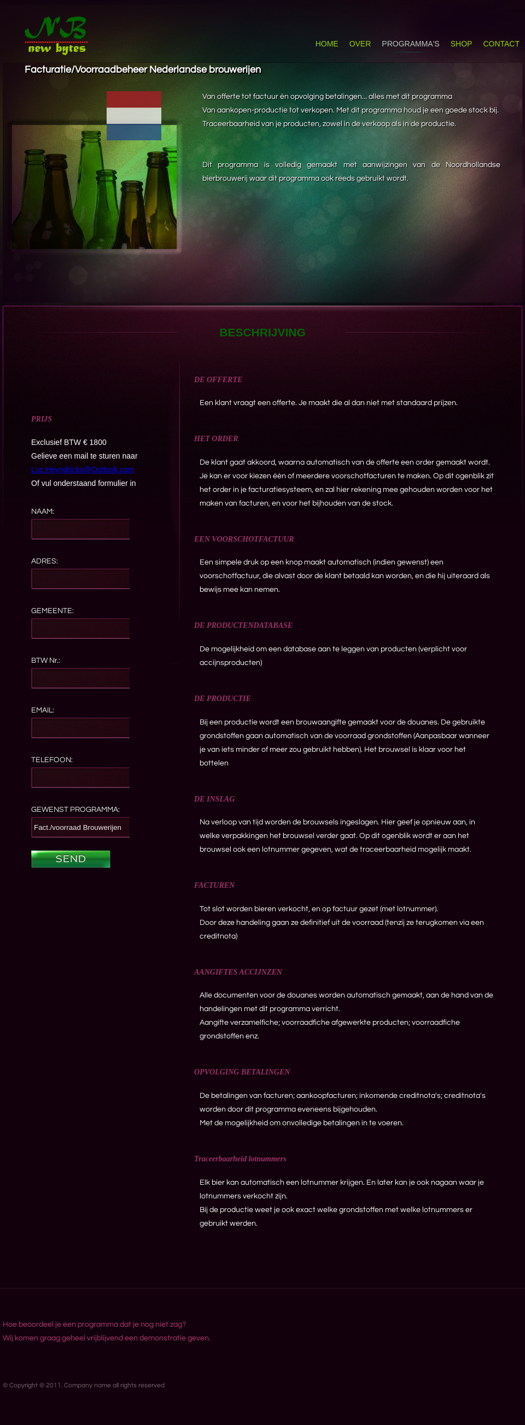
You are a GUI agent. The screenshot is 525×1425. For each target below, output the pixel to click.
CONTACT (501, 43)
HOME (327, 43)
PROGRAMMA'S (410, 43)
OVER (360, 43)
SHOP (461, 43)
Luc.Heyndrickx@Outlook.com (83, 469)
